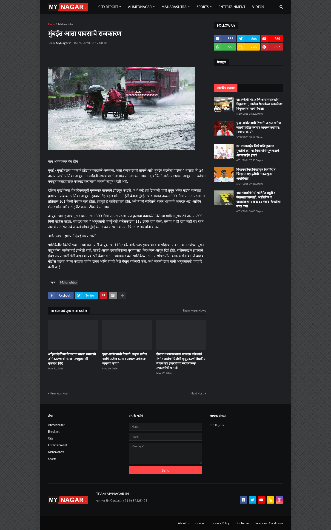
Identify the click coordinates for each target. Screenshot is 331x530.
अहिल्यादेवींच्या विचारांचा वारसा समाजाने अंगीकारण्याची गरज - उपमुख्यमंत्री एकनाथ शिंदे (72, 358)
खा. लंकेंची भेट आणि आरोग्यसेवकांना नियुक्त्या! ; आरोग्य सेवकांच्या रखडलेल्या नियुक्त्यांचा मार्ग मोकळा (259, 104)
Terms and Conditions (269, 523)
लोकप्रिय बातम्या (225, 88)
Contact (200, 523)
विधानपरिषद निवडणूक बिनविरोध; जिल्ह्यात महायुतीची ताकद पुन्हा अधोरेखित (256, 173)
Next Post (197, 393)
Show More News (194, 310)
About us (184, 523)
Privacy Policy (220, 523)
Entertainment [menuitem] (232, 7)
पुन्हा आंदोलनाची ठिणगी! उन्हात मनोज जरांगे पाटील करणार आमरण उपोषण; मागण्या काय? (124, 358)
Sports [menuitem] (203, 7)
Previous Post (59, 393)
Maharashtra (65, 24)
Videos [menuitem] (258, 7)
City (51, 438)
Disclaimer (242, 523)
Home (51, 24)
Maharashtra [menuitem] (174, 7)
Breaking (54, 431)
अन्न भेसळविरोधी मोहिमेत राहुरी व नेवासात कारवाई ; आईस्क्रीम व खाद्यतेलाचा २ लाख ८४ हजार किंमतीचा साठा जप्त (258, 199)
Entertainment (57, 445)
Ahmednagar (56, 425)
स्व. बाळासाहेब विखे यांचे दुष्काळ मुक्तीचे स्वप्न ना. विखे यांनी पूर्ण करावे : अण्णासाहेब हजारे (258, 150)
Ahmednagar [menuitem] (140, 7)
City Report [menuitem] (108, 7)
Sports (52, 459)
